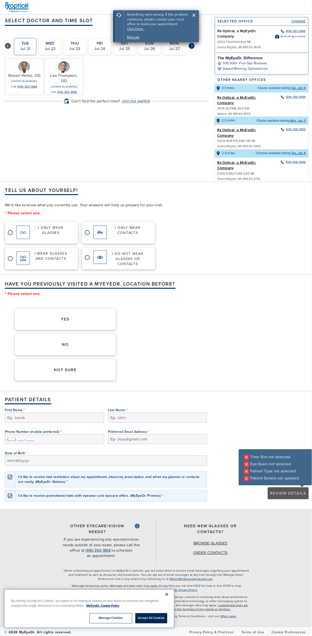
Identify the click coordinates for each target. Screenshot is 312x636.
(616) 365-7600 (293, 129)
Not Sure (65, 370)
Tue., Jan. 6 (298, 88)
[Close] (166, 594)
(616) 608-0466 (293, 162)
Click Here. (135, 29)
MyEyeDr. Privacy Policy (181, 590)
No (65, 344)
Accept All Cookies (151, 618)
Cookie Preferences (289, 632)
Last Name (118, 410)
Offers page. (228, 616)
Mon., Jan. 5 (298, 121)
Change (299, 21)
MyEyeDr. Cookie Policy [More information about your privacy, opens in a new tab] (102, 606)
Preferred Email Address (129, 432)
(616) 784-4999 (293, 97)
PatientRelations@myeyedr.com (191, 579)
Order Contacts (210, 552)
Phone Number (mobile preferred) (33, 432)
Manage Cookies (111, 618)
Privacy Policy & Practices (211, 632)
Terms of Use (252, 632)
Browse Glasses (210, 543)
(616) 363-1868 (27, 86)
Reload (133, 37)
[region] (89, 608)
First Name (15, 410)
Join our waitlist (136, 101)
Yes (65, 319)
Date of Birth (16, 453)
